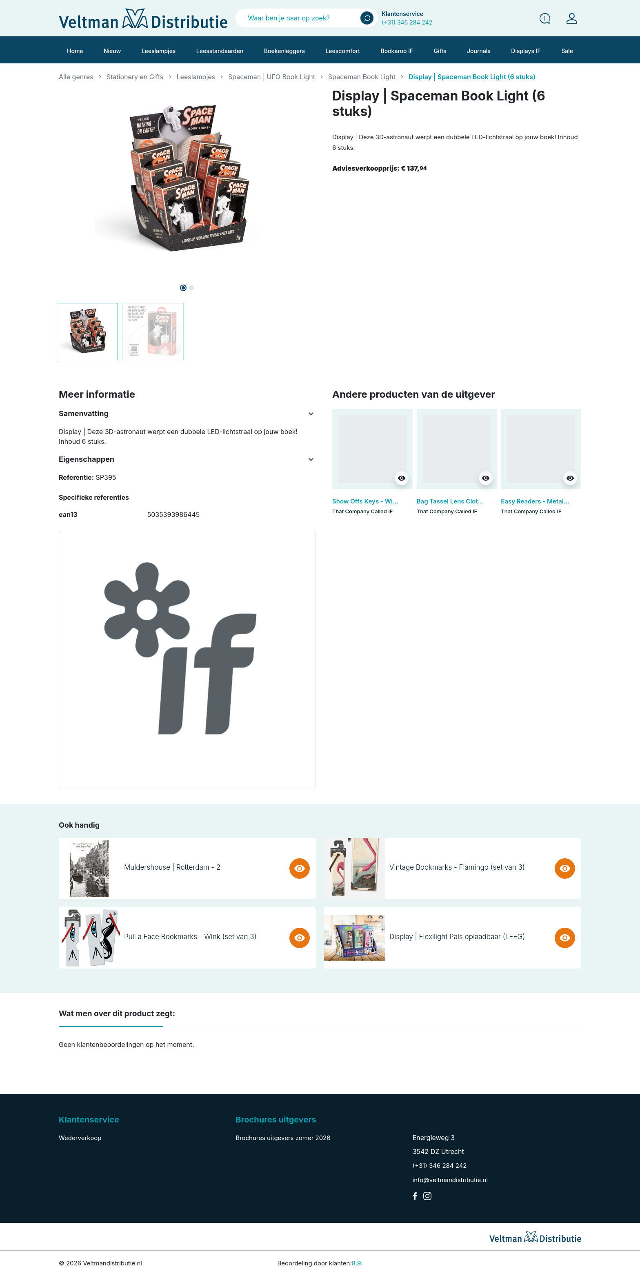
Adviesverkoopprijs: (379, 168)
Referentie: (76, 477)
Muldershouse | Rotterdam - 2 (172, 867)
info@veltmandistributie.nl (450, 1180)
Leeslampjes (196, 77)
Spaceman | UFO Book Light (271, 77)
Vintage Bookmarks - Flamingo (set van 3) (457, 867)
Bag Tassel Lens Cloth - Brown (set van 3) (478, 501)
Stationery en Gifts (135, 77)
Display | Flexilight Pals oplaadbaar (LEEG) (457, 937)
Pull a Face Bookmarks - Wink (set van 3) (190, 937)
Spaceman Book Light (362, 77)
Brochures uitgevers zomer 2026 (283, 1138)
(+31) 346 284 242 (407, 22)
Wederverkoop (80, 1138)
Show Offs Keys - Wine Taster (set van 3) (392, 501)
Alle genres (76, 77)
